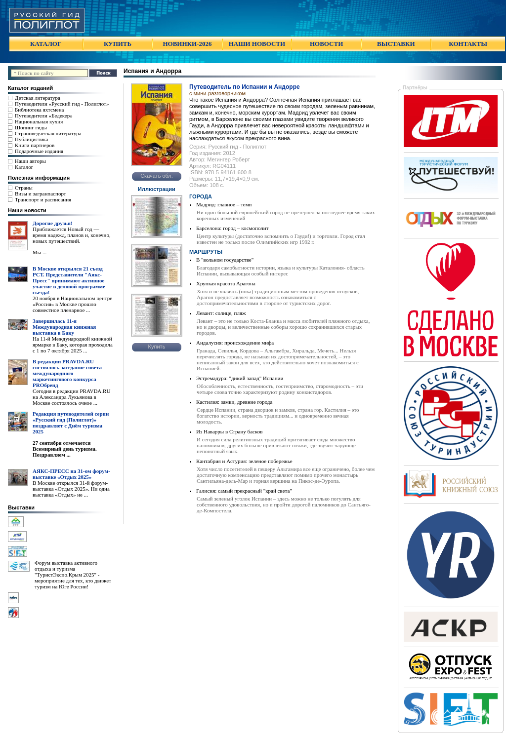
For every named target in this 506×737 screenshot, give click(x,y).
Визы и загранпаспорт (40, 193)
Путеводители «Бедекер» (44, 115)
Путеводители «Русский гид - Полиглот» (62, 104)
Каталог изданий (30, 88)
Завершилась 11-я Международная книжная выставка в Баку (64, 327)
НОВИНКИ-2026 (187, 43)
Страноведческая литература (48, 133)
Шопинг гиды (31, 127)
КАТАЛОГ (45, 43)
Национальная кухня (39, 121)
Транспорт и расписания (43, 199)
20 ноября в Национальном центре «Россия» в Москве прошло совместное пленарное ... (72, 304)
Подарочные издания (39, 151)
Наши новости (27, 210)
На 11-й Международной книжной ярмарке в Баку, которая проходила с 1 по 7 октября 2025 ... (73, 344)
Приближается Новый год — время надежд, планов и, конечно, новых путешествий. (72, 235)
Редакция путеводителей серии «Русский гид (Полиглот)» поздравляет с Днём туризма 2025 (71, 422)
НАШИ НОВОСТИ (257, 43)
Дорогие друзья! (53, 223)
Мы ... (39, 252)
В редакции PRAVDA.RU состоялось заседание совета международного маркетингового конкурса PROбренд (67, 373)
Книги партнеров (34, 145)
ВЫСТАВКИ (396, 43)
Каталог (24, 167)
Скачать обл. (156, 176)
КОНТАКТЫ (468, 43)
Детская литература (37, 98)
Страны (24, 188)
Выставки (21, 507)
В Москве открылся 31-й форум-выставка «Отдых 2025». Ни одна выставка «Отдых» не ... (71, 489)
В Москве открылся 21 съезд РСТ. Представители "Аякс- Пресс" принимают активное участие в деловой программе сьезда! (69, 280)
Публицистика (31, 139)
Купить (157, 346)
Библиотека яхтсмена (39, 110)
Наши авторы (30, 161)
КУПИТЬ (117, 43)
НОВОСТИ (326, 43)
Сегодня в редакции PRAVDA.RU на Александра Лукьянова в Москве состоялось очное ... (71, 397)
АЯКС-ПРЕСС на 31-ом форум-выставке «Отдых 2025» (71, 474)
